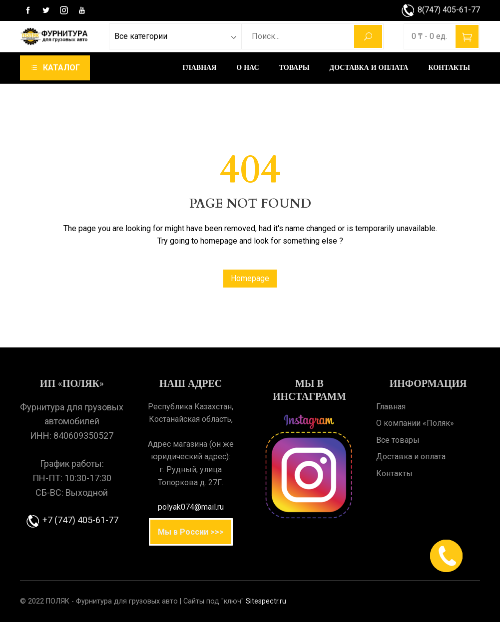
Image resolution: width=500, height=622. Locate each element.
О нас (247, 67)
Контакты (449, 67)
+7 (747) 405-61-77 (71, 520)
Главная (200, 67)
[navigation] (55, 67)
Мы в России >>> (191, 532)
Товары (294, 67)
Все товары (398, 440)
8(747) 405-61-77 (440, 9)
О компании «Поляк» (415, 423)
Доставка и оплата (369, 67)
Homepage (250, 278)
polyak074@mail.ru (191, 507)
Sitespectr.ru (266, 601)
